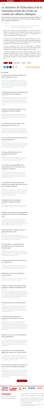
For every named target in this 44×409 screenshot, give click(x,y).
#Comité (23, 62)
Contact (42, 395)
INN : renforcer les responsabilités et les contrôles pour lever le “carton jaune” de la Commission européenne (13, 167)
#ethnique (29, 62)
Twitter (10, 67)
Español (33, 0)
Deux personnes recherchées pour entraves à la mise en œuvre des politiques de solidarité (15, 365)
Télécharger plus (22, 380)
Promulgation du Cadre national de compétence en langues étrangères (11, 201)
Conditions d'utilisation (34, 393)
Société (3, 4)
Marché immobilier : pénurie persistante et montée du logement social (14, 231)
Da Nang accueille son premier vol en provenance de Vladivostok (12, 153)
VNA (26, 395)
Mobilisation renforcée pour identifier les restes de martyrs (13, 274)
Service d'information (32, 395)
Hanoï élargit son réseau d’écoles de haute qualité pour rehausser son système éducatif (14, 351)
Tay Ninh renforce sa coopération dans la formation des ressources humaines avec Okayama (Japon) (13, 246)
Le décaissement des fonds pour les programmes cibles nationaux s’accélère (13, 317)
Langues (22, 395)
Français (29, 0)
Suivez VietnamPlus (29, 67)
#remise (5, 62)
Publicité (38, 395)
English (26, 0)
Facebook (7, 67)
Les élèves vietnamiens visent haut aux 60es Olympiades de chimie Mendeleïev (14, 110)
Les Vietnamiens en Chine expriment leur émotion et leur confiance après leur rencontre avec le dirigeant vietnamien (14, 184)
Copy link (16, 67)
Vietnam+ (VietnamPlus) (10, 1)
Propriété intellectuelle (25, 393)
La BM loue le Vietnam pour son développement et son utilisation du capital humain (15, 93)
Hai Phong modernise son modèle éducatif (13, 302)
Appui (43, 393)
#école (10, 62)
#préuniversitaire (17, 62)
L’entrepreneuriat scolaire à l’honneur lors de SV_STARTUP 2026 (14, 261)
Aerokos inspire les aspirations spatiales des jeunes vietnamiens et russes (14, 76)
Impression (13, 67)
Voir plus (5, 72)
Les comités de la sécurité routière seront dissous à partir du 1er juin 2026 (13, 124)
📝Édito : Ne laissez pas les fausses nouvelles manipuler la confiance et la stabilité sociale (14, 286)
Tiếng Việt (22, 0)
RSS (39, 393)
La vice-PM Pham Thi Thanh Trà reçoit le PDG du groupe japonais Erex (14, 138)
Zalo (4, 67)
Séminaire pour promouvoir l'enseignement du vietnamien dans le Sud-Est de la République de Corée (15, 214)
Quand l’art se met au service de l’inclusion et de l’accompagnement (14, 335)
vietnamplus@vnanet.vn (27, 402)
